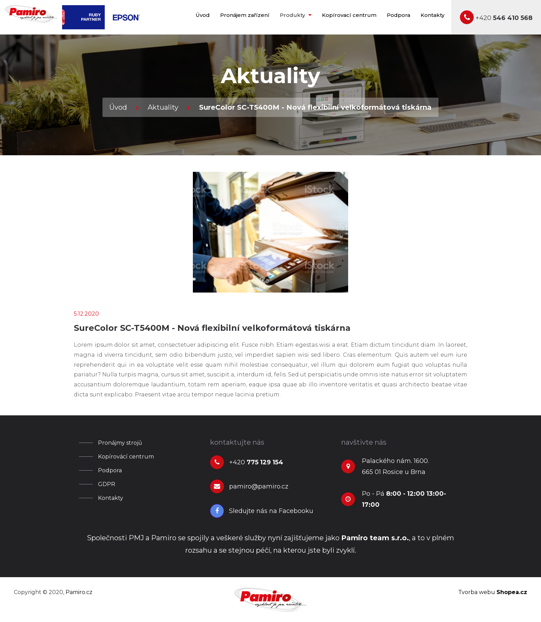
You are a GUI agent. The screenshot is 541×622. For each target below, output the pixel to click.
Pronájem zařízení (244, 15)
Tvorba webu (492, 592)
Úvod (203, 15)
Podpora (398, 15)
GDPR (106, 484)
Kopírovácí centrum (126, 456)
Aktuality (163, 107)
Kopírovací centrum (349, 15)
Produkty (296, 15)
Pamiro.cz (79, 592)
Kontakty (432, 15)
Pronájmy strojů (120, 443)
